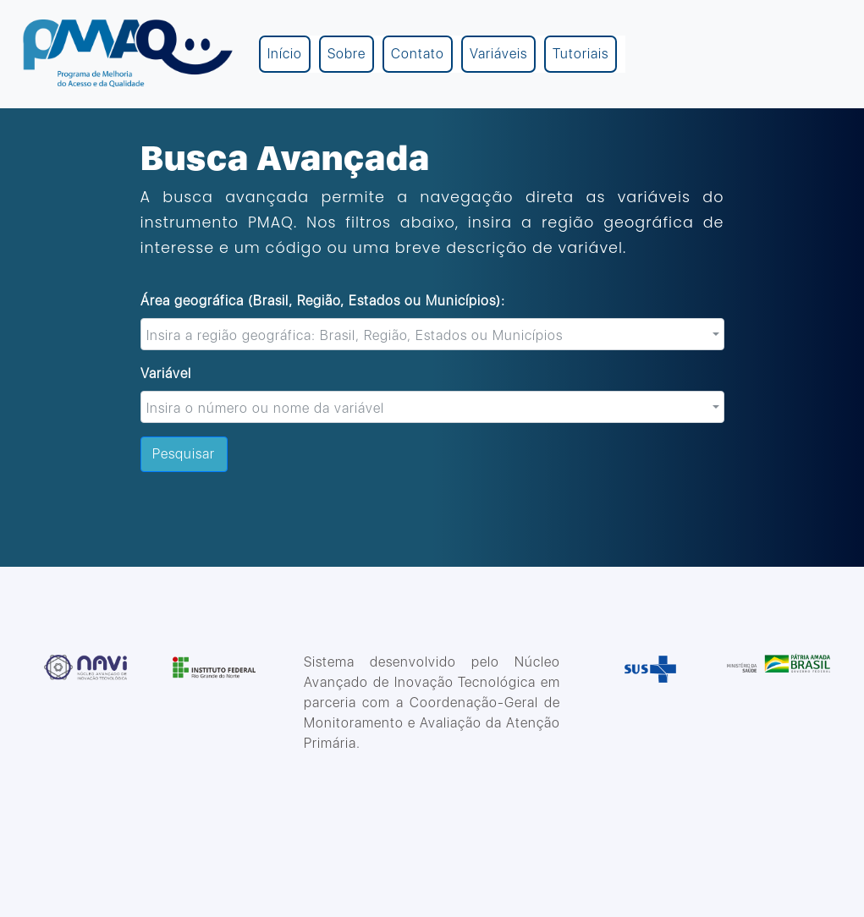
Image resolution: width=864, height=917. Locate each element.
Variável (165, 373)
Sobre (346, 54)
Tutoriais (580, 54)
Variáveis (498, 54)
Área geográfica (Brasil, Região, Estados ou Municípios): (322, 301)
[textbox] (427, 336)
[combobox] (432, 334)
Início (284, 54)
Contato (417, 54)
